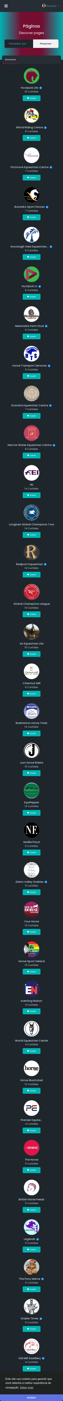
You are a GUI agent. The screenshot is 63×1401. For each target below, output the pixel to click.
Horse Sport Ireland (31, 961)
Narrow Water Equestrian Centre (30, 445)
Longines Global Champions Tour (31, 524)
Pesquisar (46, 43)
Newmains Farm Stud (29, 326)
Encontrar (10, 59)
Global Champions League (31, 604)
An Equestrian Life (32, 644)
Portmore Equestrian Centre (30, 167)
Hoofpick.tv (29, 286)
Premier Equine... (32, 1120)
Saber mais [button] (26, 1387)
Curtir (31, 98)
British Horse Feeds (31, 1199)
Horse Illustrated (31, 1080)
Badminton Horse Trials (31, 723)
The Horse (31, 1160)
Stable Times (29, 1318)
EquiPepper (31, 802)
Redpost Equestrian (29, 564)
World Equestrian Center (31, 1041)
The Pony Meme (29, 1279)
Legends (29, 1239)
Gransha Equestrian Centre (29, 405)
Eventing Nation (31, 1001)
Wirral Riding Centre (29, 127)
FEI (31, 485)
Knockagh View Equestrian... (30, 247)
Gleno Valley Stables (29, 882)
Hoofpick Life (29, 88)
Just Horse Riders (31, 763)
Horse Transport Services (29, 366)
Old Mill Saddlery (29, 1358)
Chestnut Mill (31, 683)
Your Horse (31, 921)
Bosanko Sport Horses (29, 207)
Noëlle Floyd (31, 842)
